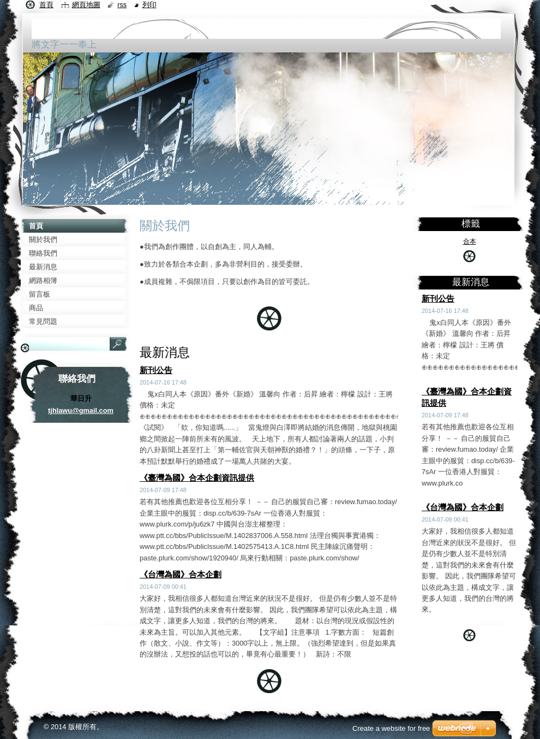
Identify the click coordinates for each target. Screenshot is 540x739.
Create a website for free (391, 728)
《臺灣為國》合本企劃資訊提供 (197, 477)
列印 (149, 5)
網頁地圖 (86, 5)
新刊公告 (156, 370)
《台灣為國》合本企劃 (180, 574)
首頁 (46, 5)
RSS (122, 5)
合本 (469, 241)
